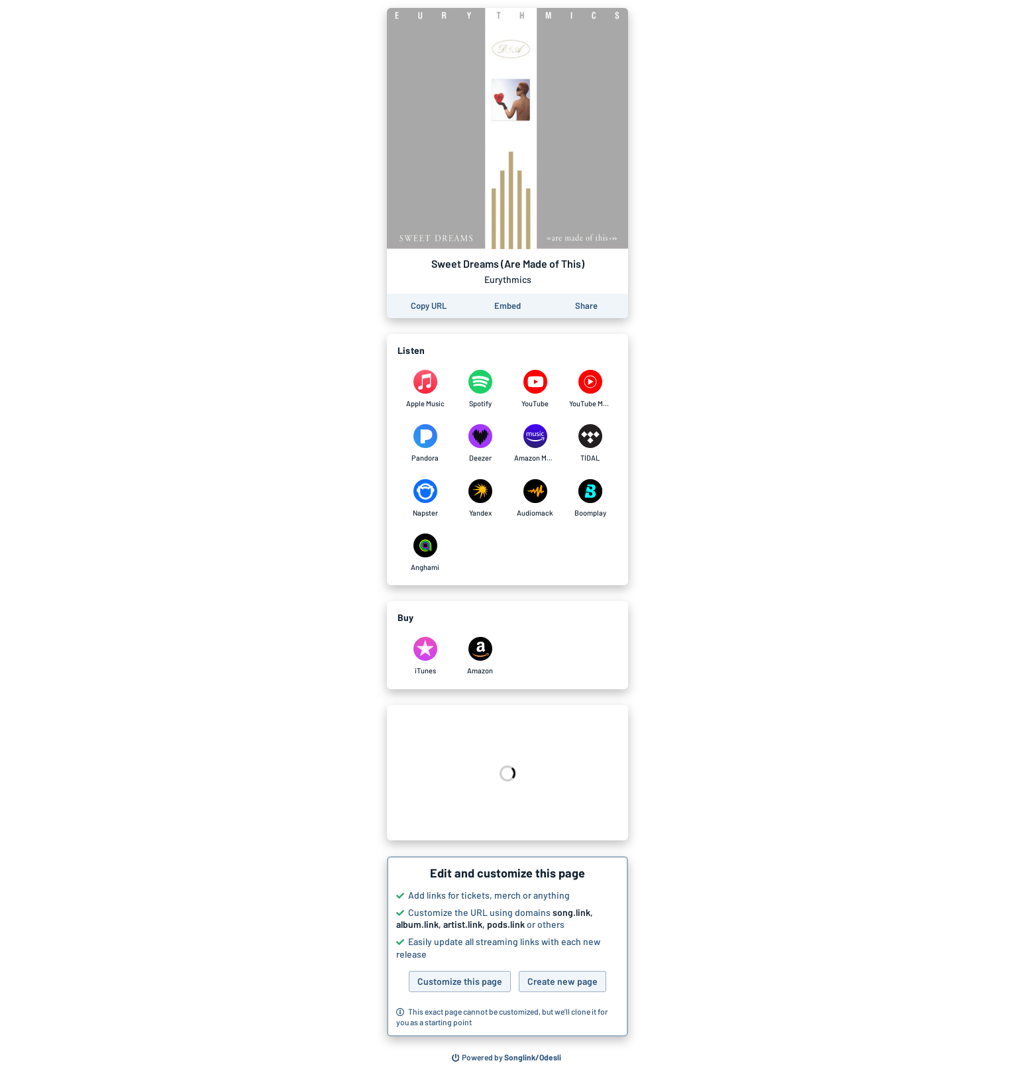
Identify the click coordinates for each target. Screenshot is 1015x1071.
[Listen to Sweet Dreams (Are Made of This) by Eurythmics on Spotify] (480, 389)
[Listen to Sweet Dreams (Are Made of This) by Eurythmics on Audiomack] (534, 498)
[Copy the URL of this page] (428, 305)
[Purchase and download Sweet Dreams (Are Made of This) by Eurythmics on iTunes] (425, 656)
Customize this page (459, 981)
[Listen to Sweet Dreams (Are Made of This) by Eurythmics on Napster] (425, 498)
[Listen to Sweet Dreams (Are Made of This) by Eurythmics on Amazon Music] (534, 443)
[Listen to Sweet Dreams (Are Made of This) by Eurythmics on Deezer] (480, 443)
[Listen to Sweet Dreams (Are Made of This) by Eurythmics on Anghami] (425, 553)
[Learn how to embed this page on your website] (507, 305)
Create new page (562, 981)
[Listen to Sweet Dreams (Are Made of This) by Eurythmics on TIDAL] (589, 443)
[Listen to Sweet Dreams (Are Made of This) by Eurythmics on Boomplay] (589, 498)
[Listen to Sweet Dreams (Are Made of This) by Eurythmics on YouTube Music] (589, 389)
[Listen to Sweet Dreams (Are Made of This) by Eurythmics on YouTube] (534, 389)
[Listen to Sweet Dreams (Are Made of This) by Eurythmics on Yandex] (480, 498)
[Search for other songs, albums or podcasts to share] (507, 1057)
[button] (507, 946)
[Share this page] (586, 305)
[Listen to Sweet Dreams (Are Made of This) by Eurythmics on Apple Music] (425, 389)
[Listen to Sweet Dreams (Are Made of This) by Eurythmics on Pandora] (425, 443)
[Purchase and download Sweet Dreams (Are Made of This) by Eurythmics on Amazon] (480, 656)
